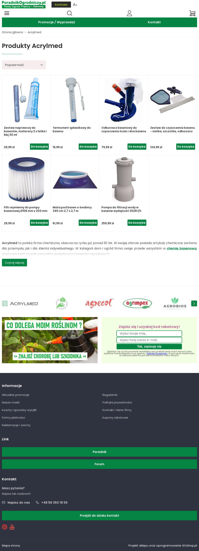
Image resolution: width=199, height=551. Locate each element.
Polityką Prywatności (157, 353)
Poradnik (99, 452)
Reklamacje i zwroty (16, 425)
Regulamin (110, 395)
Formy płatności (13, 417)
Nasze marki (10, 402)
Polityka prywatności (117, 402)
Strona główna (12, 32)
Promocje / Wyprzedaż (56, 22)
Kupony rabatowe (115, 417)
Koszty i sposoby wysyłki (19, 410)
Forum (99, 464)
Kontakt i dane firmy (117, 410)
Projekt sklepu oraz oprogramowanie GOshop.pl (162, 545)
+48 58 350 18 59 (54, 502)
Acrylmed (34, 32)
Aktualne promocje (15, 395)
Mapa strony (11, 545)
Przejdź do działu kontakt (99, 516)
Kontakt (154, 22)
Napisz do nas (19, 502)
